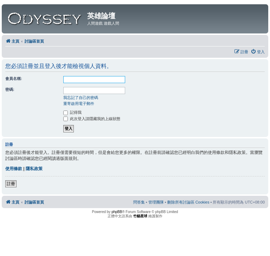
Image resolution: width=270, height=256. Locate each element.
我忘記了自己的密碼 (80, 97)
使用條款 (13, 168)
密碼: (9, 89)
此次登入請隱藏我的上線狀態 (91, 119)
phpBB (116, 212)
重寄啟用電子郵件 (78, 103)
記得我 (72, 112)
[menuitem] (258, 52)
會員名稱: (13, 78)
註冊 (11, 183)
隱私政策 (34, 168)
